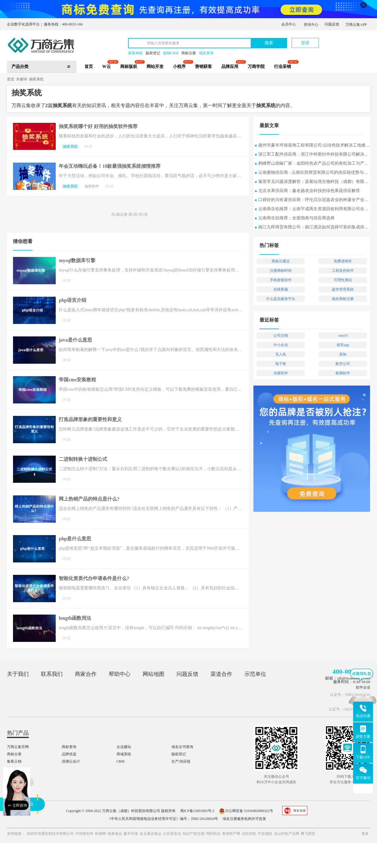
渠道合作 (221, 674)
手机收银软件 (281, 280)
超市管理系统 (343, 289)
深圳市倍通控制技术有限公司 (50, 833)
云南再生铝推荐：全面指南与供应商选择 (296, 218)
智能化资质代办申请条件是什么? (94, 578)
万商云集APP (356, 24)
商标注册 (188, 53)
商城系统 (124, 754)
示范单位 (255, 674)
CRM (121, 761)
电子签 (280, 364)
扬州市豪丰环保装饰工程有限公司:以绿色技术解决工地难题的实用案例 (314, 146)
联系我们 (52, 674)
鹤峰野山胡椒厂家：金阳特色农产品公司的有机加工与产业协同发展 (313, 164)
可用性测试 (343, 280)
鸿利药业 (213, 833)
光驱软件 (280, 373)
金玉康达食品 (150, 833)
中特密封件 (84, 833)
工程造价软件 (343, 270)
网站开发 (155, 66)
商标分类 (14, 754)
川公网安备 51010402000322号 (246, 811)
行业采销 (282, 66)
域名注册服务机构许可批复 (244, 819)
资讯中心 (311, 24)
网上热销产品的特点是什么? (89, 498)
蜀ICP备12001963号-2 (197, 811)
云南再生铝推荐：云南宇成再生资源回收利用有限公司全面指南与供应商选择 (313, 209)
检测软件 (343, 373)
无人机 (280, 354)
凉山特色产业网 (286, 833)
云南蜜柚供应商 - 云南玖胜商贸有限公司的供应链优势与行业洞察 (313, 173)
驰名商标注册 (343, 299)
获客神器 (135, 53)
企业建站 (124, 747)
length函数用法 (75, 618)
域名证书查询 (182, 747)
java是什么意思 (75, 339)
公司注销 (280, 335)
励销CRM (171, 53)
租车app (343, 345)
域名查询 (206, 53)
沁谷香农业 (172, 833)
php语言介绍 (72, 300)
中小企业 (280, 345)
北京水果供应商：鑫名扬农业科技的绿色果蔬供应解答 (309, 190)
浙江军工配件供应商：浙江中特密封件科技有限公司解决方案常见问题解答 (313, 155)
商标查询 (69, 747)
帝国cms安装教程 (77, 379)
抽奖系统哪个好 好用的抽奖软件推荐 (98, 126)
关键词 (21, 79)
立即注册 (342, 40)
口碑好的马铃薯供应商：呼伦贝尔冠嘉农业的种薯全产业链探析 (313, 200)
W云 (106, 66)
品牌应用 (229, 66)
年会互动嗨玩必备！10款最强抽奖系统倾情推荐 (109, 166)
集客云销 (14, 761)
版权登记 (153, 53)
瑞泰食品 (114, 833)
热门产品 (18, 733)
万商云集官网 (18, 747)
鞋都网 (100, 833)
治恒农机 (249, 833)
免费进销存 (343, 261)
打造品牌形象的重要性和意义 (90, 419)
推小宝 (12, 769)
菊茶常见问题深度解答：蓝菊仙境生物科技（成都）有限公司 (313, 182)
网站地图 (153, 674)
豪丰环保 (131, 833)
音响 (342, 354)
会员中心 (288, 24)
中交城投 (265, 833)
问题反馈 (332, 24)
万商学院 (256, 66)
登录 (305, 43)
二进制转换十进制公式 (83, 459)
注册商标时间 (281, 270)
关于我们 (18, 674)
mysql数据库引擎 (77, 260)
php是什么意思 (75, 538)
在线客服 (280, 289)
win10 (342, 335)
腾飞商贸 (308, 833)
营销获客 (203, 66)
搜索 (269, 43)
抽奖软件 (91, 186)
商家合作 (86, 674)
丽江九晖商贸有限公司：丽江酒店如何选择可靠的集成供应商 (313, 228)
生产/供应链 (180, 761)
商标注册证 (281, 261)
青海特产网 (231, 833)
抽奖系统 (36, 79)
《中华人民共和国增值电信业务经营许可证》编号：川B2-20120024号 (162, 819)
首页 (88, 66)
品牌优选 (69, 754)
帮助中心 (120, 674)
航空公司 (343, 364)
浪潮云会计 (71, 761)
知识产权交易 (193, 833)
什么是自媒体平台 (280, 299)
